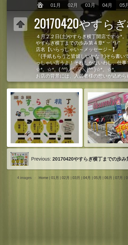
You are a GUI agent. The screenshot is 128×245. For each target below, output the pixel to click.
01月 (56, 5)
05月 (98, 178)
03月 (90, 5)
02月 (73, 5)
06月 (108, 178)
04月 (107, 5)
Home (43, 178)
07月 (119, 178)
